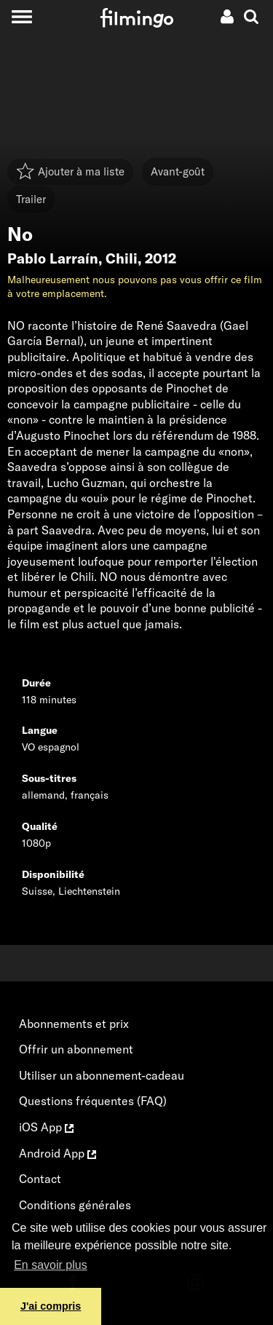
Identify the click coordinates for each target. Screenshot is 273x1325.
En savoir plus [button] (50, 1265)
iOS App (46, 1127)
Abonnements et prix (74, 1023)
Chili (122, 258)
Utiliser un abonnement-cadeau (101, 1075)
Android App (57, 1153)
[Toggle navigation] (21, 16)
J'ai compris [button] (50, 1306)
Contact (40, 1178)
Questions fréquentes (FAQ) (93, 1100)
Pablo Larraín (52, 258)
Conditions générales (75, 1205)
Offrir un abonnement (76, 1049)
